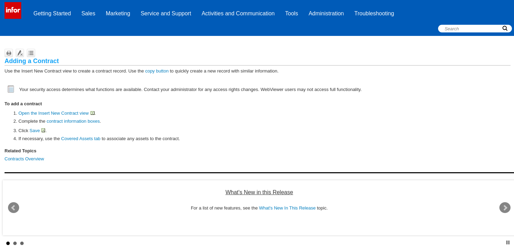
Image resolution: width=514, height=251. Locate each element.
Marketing (118, 13)
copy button (157, 71)
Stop (507, 242)
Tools (291, 13)
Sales (88, 13)
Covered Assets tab (81, 138)
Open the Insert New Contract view (56, 113)
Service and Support (166, 13)
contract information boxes (73, 121)
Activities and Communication (238, 13)
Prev (13, 207)
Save (38, 130)
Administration (326, 13)
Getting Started (52, 13)
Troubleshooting (374, 13)
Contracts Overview (24, 158)
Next (505, 207)
